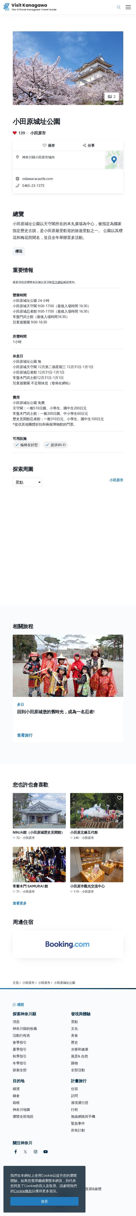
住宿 (74, 1088)
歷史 (74, 1042)
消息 (16, 1021)
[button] (62, 798)
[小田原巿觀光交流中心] (96, 870)
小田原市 (38, 132)
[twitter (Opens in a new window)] (25, 1151)
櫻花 (18, 251)
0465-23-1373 (33, 185)
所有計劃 (78, 1130)
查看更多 (20, 903)
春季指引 (20, 1042)
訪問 (74, 1095)
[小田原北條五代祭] (96, 816)
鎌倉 (16, 1095)
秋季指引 (20, 1056)
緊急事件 (78, 1123)
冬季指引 (20, 1063)
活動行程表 (21, 1035)
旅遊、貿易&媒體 (88, 1188)
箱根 (16, 1102)
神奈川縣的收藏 (25, 1028)
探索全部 (20, 1070)
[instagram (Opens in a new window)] (35, 1151)
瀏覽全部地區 (23, 1116)
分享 (89, 145)
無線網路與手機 (83, 1116)
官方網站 (57, 282)
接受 (44, 1201)
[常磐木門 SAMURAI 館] (39, 870)
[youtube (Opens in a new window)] (45, 1151)
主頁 (16, 983)
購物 (74, 1063)
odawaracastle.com (37, 178)
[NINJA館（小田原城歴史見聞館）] (39, 816)
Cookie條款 (23, 1191)
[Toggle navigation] (128, 7)
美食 (74, 1035)
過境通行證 (79, 1102)
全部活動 (78, 1070)
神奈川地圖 (21, 1109)
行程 (74, 1109)
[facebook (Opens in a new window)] (16, 1151)
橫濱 (16, 1088)
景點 (74, 1021)
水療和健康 (79, 1049)
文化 (74, 1028)
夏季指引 (20, 1049)
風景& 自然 (79, 1056)
